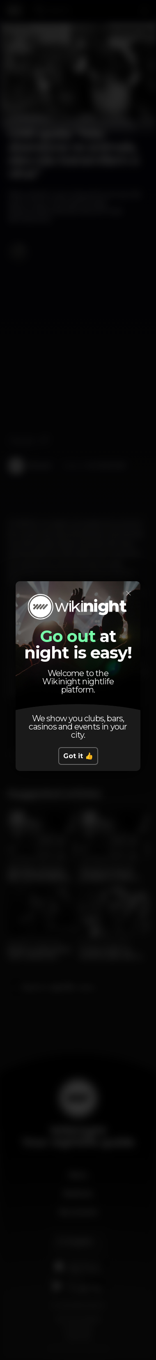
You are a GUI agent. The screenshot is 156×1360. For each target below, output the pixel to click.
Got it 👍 (78, 756)
